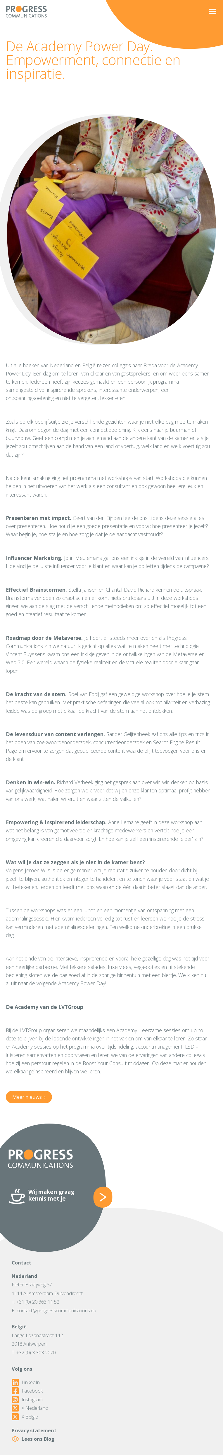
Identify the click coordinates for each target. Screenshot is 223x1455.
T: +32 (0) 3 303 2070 (34, 1352)
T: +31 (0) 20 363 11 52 (35, 1301)
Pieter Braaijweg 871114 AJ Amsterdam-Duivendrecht (47, 1289)
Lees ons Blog (33, 1439)
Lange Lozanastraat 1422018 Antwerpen (37, 1339)
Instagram (27, 1399)
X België (25, 1417)
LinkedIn (26, 1382)
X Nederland (30, 1408)
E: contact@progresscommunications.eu (54, 1310)
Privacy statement (34, 1430)
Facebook (27, 1391)
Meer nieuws (28, 1097)
